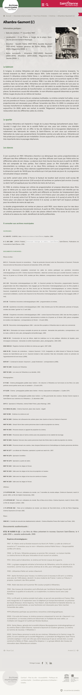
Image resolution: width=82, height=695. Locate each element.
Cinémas (52, 16)
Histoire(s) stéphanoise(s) (22, 16)
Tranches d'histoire (40, 16)
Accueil (9, 16)
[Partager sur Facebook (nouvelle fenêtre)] (42, 663)
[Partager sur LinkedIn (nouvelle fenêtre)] (51, 663)
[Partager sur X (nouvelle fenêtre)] (46, 663)
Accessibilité (42, 678)
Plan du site (32, 678)
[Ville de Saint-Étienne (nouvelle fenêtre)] (69, 3)
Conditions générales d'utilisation (45, 680)
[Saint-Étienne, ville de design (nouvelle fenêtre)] (70, 678)
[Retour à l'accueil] (10, 678)
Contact (24, 678)
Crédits (23, 683)
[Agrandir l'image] (67, 43)
